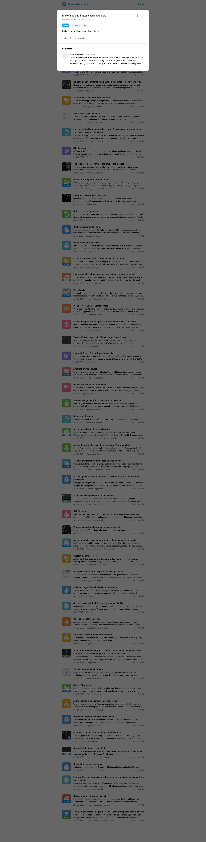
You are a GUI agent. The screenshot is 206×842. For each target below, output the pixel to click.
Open (65, 25)
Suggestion (75, 25)
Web (85, 25)
